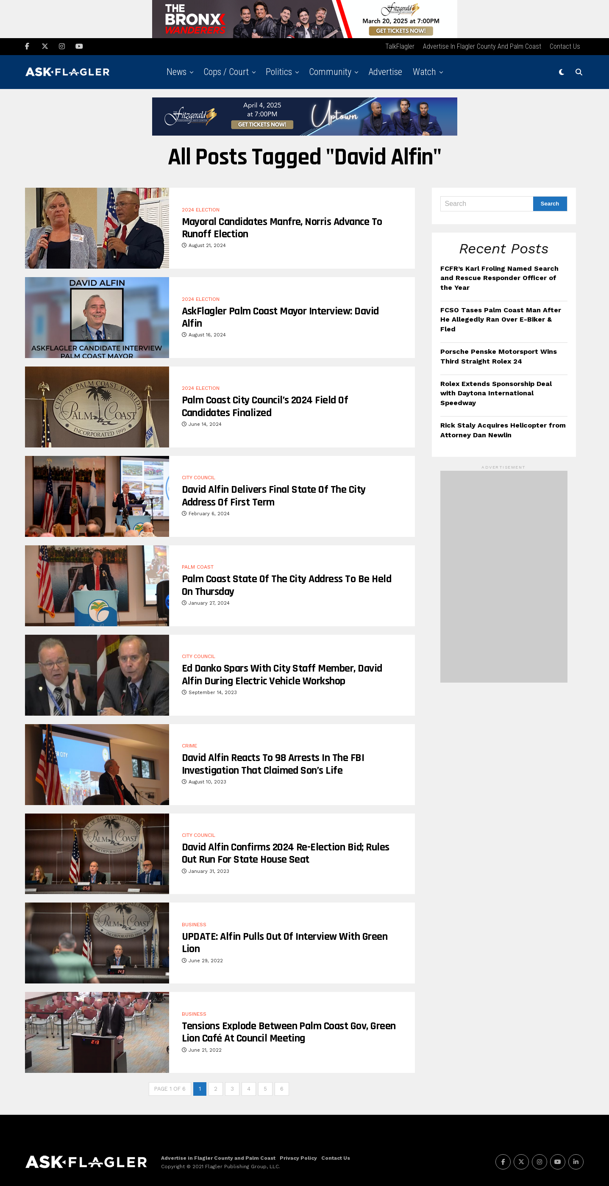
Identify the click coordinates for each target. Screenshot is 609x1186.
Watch (424, 71)
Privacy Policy (298, 1157)
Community (330, 71)
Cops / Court (226, 71)
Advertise (385, 71)
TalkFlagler (399, 46)
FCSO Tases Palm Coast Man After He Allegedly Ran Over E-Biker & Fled (500, 318)
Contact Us (565, 46)
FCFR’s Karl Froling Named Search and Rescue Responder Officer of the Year (499, 277)
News (176, 71)
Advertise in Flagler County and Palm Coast (482, 46)
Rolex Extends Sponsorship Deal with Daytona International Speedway (496, 392)
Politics (279, 71)
